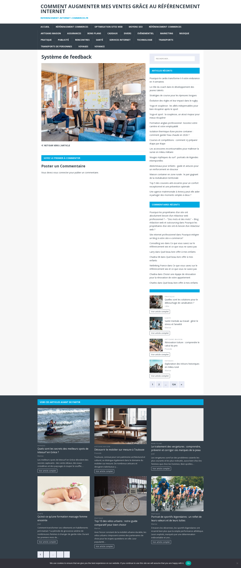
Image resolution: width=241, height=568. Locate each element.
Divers (127, 33)
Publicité (63, 39)
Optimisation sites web (108, 26)
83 (60, 554)
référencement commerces (72, 26)
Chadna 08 (155, 256)
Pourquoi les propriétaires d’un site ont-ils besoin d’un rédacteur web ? (175, 226)
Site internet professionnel (163, 234)
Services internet (120, 39)
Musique (184, 33)
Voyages (83, 46)
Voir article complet (160, 311)
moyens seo (136, 26)
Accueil (45, 26)
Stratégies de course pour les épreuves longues (173, 95)
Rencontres (82, 39)
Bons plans (94, 33)
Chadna (153, 274)
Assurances (74, 33)
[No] (237, 563)
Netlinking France (158, 265)
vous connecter (61, 172)
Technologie (144, 39)
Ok (188, 563)
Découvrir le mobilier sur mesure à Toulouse (119, 449)
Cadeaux (112, 33)
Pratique (46, 39)
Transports (166, 39)
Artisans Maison (51, 33)
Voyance (100, 46)
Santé (99, 39)
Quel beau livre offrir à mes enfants (178, 251)
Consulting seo (157, 243)
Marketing (166, 33)
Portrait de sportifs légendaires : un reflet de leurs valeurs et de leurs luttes (176, 518)
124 (174, 384)
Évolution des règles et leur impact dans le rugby (174, 100)
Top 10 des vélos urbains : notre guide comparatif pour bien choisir (115, 522)
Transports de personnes (56, 46)
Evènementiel (146, 33)
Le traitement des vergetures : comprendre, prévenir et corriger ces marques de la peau (176, 448)
